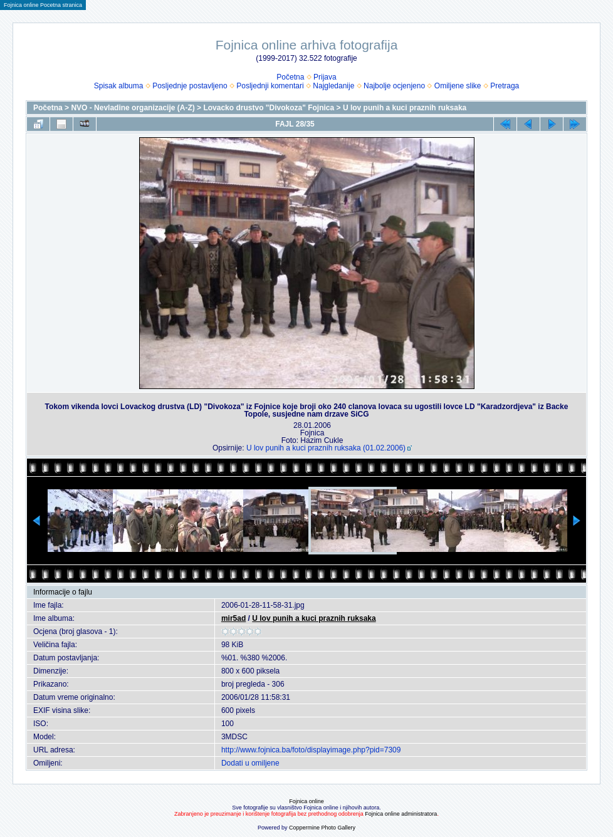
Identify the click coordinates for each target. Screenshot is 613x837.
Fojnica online (306, 801)
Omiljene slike (457, 85)
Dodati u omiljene (250, 763)
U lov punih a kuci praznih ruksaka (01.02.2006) (326, 448)
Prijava (325, 77)
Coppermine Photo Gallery (322, 827)
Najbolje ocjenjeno (394, 85)
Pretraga (504, 85)
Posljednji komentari (269, 85)
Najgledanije (333, 85)
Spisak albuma (119, 85)
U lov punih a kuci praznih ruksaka (404, 107)
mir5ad (233, 618)
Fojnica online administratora (401, 814)
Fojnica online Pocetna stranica (43, 5)
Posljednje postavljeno (189, 85)
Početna (290, 77)
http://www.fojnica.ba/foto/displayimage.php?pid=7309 (311, 750)
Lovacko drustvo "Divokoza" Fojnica (268, 107)
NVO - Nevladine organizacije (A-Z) (132, 107)
